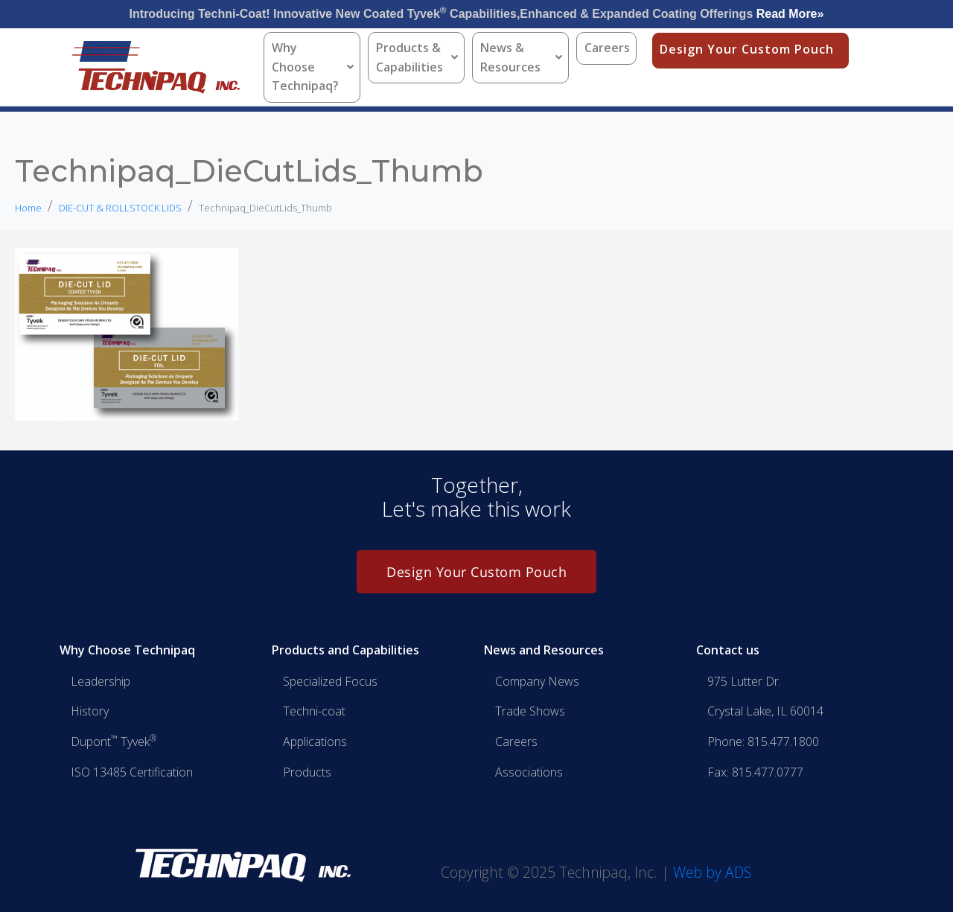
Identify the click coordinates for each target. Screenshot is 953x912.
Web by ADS (712, 872)
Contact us (727, 650)
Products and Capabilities (345, 650)
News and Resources (544, 650)
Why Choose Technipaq (127, 650)
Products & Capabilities (417, 57)
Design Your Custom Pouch (747, 49)
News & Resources (521, 57)
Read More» (790, 13)
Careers (607, 47)
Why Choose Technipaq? (313, 66)
